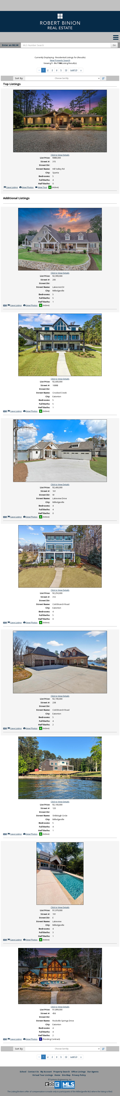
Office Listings (78, 1071)
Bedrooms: (44, 176)
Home (57, 1075)
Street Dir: (44, 165)
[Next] (81, 70)
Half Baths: (44, 183)
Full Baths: (44, 180)
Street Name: (43, 168)
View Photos (26, 187)
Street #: (45, 161)
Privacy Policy (79, 1075)
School (23, 1071)
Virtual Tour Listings (42, 1075)
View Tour (41, 187)
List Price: (45, 157)
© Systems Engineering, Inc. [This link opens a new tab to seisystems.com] (60, 1079)
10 (66, 70)
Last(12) (73, 70)
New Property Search (60, 60)
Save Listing (11, 187)
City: (47, 172)
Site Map (66, 1075)
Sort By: (19, 78)
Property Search (61, 1071)
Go (114, 45)
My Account (46, 1071)
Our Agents (93, 1071)
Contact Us (33, 1071)
